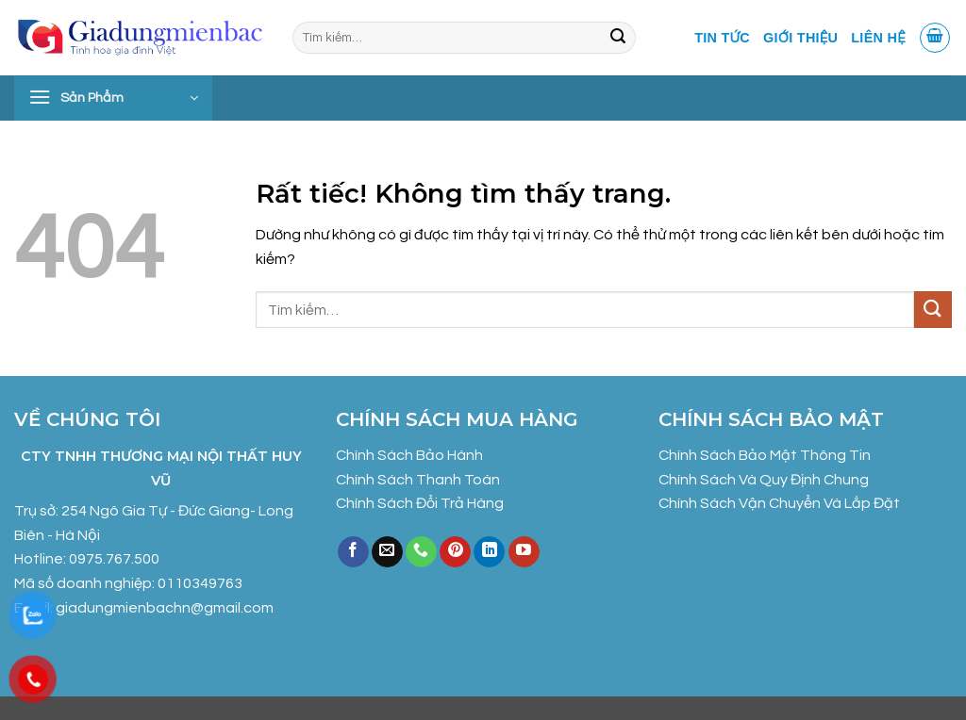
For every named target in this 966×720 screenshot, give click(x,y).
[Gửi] (618, 38)
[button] (935, 38)
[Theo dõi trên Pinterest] (455, 552)
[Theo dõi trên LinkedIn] (489, 552)
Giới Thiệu (800, 37)
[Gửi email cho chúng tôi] (387, 552)
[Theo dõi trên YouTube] (524, 552)
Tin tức (722, 37)
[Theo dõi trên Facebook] (353, 552)
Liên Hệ (878, 37)
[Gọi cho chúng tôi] (421, 552)
